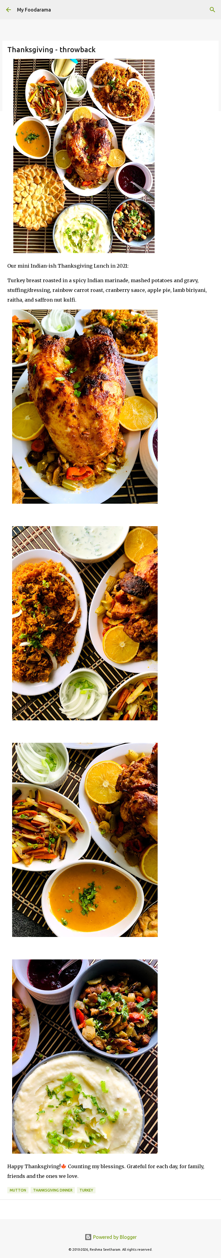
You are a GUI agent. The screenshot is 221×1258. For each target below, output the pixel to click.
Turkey (86, 1190)
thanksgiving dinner (52, 1190)
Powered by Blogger (111, 1237)
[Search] (212, 9)
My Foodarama (34, 9)
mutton (18, 1190)
